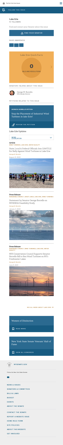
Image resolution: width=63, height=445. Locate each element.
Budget (10, 398)
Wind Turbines (14, 145)
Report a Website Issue (18, 417)
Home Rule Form (15, 421)
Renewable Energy (16, 196)
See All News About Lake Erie (39, 307)
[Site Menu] (61, 3)
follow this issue (16, 10)
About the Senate (15, 406)
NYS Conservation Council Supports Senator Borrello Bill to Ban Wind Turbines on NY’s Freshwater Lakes (29, 256)
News (14, 137)
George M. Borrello (25, 92)
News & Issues (13, 385)
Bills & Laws (13, 393)
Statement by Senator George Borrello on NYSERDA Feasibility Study (28, 201)
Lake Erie (24, 145)
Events (10, 402)
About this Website (16, 429)
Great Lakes (29, 196)
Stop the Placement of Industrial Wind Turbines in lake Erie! (30, 115)
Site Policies (13, 425)
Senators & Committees (18, 389)
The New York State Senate (13, 3)
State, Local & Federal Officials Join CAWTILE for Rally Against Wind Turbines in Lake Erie (30, 150)
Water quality (34, 145)
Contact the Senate (16, 412)
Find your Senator (33, 33)
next (51, 67)
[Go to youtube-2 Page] (8, 377)
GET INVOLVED (13, 434)
